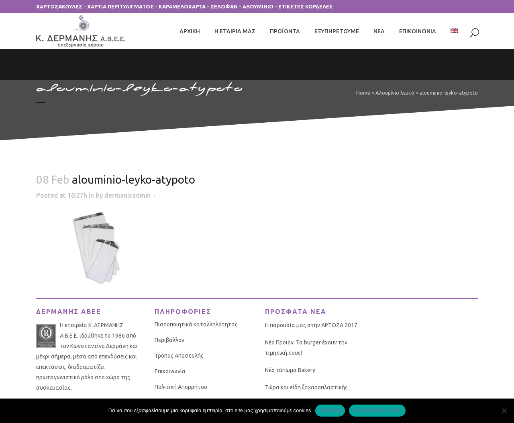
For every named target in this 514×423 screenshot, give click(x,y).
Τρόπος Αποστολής (179, 355)
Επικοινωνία (170, 371)
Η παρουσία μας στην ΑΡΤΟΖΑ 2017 (311, 325)
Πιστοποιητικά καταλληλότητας (196, 324)
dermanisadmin (127, 195)
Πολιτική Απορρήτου (181, 387)
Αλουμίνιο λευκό (394, 92)
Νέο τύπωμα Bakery (290, 370)
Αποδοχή (330, 410)
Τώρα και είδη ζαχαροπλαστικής (306, 387)
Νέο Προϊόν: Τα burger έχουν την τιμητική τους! (306, 347)
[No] (504, 411)
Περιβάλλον (169, 340)
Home (363, 92)
